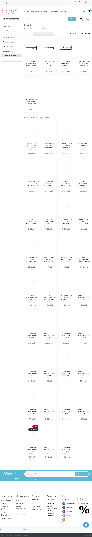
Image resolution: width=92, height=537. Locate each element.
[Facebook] (63, 507)
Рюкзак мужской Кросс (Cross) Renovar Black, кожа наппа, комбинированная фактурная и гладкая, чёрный (33, 183)
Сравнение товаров (23, 535)
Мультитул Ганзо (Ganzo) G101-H (66, 411)
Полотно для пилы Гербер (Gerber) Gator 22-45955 (83, 63)
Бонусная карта (83, 503)
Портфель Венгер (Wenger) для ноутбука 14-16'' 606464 (49, 183)
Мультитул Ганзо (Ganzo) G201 (49, 449)
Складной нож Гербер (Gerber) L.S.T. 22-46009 (66, 297)
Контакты (53, 11)
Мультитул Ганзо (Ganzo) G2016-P (49, 335)
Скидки (63, 11)
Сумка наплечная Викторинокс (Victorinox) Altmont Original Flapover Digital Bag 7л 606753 (31, 221)
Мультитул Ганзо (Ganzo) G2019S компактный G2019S (31, 449)
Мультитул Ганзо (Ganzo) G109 (83, 297)
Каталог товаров (12, 19)
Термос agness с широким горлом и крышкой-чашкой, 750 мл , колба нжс (83, 145)
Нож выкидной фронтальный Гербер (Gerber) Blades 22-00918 (66, 259)
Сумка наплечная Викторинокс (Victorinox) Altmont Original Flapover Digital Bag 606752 (83, 183)
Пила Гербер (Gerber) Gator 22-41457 (49, 63)
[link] (82, 33)
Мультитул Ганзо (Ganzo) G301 (49, 411)
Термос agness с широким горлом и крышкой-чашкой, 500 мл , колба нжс (66, 145)
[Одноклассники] (63, 519)
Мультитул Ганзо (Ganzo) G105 (83, 411)
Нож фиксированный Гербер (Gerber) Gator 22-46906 (84, 259)
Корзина (87, 535)
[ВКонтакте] (63, 503)
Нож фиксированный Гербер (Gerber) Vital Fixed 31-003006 (32, 297)
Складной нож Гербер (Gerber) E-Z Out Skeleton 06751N (83, 221)
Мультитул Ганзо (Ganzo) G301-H (49, 373)
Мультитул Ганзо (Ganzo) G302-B (66, 373)
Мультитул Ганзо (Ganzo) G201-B (66, 449)
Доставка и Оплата (39, 11)
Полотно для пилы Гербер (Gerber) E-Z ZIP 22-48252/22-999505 (66, 63)
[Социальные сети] (86, 524)
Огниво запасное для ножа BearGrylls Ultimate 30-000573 (49, 221)
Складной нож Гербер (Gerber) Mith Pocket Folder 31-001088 (48, 259)
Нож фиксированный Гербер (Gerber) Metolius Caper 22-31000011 (49, 297)
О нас (26, 11)
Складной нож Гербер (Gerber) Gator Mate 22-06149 (31, 259)
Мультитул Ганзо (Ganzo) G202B (31, 411)
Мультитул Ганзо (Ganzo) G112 (31, 373)
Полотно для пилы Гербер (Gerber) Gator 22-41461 (31, 101)
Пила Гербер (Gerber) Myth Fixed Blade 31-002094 (31, 63)
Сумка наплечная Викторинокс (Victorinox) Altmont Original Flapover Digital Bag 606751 (66, 183)
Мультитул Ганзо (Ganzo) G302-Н (83, 335)
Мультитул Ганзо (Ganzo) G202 (83, 373)
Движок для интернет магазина (11, 530)
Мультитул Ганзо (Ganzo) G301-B (66, 335)
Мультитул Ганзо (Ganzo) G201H (31, 335)
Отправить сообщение (21, 3)
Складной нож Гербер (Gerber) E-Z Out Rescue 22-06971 (66, 221)
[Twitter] (63, 515)
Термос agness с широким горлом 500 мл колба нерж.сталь (31, 145)
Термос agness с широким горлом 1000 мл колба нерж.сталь (48, 145)
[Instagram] (63, 511)
